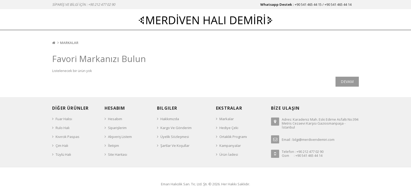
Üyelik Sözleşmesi (174, 136)
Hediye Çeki (228, 127)
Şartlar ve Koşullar (175, 145)
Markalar (69, 42)
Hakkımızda (169, 118)
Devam (347, 81)
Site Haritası (117, 154)
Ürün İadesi (228, 154)
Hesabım (115, 118)
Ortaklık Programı (233, 136)
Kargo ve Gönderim (176, 127)
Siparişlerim (117, 127)
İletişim (113, 145)
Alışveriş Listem (120, 136)
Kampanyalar (230, 145)
